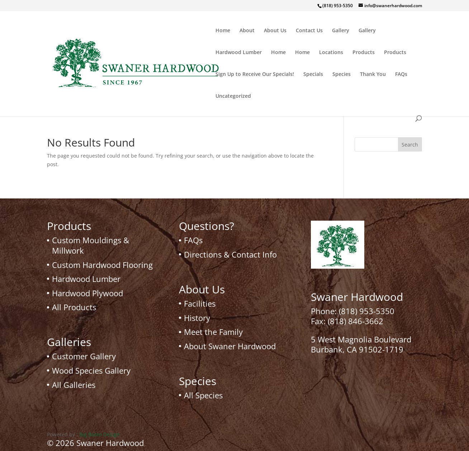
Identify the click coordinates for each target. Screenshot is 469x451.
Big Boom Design (99, 434)
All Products (74, 307)
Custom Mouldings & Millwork (90, 245)
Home (222, 31)
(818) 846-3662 (355, 321)
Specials (313, 74)
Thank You (373, 74)
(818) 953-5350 (366, 311)
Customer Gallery (84, 356)
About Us (275, 31)
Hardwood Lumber (238, 53)
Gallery (340, 31)
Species (341, 74)
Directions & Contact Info (230, 254)
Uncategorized (233, 96)
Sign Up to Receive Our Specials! (254, 74)
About (247, 31)
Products (363, 53)
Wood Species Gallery (91, 370)
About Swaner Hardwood (230, 346)
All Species (203, 395)
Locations (331, 53)
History (197, 317)
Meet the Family (213, 331)
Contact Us (309, 31)
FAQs (401, 74)
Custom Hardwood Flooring (102, 264)
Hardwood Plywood (87, 293)
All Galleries (73, 384)
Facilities (199, 303)
